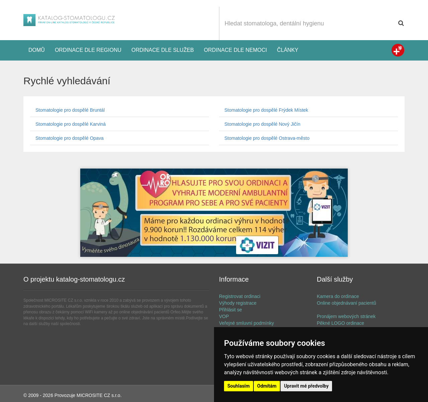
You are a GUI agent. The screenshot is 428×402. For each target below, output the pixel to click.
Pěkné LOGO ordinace (340, 323)
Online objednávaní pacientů (346, 303)
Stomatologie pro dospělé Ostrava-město (266, 138)
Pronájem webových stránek (346, 316)
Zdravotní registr (398, 50)
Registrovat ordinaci (239, 296)
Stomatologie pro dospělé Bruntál (70, 110)
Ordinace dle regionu (88, 50)
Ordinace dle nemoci (235, 50)
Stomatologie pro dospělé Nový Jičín (262, 124)
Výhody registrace (237, 303)
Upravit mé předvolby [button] (306, 386)
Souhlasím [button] (238, 386)
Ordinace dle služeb (162, 50)
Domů (36, 50)
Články (287, 50)
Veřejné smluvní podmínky (246, 323)
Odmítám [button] (267, 386)
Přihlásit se (230, 309)
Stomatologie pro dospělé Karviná (70, 124)
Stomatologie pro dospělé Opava (69, 138)
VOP (224, 316)
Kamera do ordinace (338, 296)
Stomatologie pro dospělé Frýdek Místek (266, 110)
